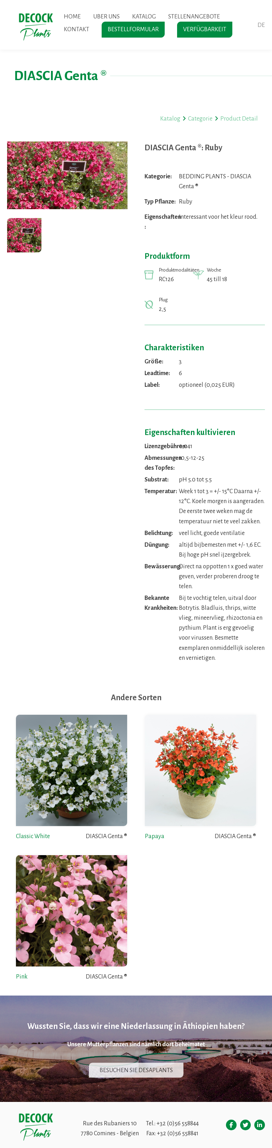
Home (72, 16)
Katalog (144, 16)
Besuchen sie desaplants (136, 1070)
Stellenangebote (194, 16)
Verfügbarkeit (204, 29)
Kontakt (76, 29)
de (261, 25)
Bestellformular (133, 29)
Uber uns (106, 16)
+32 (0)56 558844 (178, 1123)
